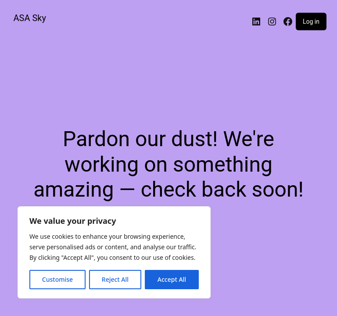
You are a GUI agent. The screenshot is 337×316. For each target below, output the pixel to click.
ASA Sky (30, 18)
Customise (57, 279)
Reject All (115, 279)
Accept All (172, 279)
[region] (114, 252)
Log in (311, 21)
